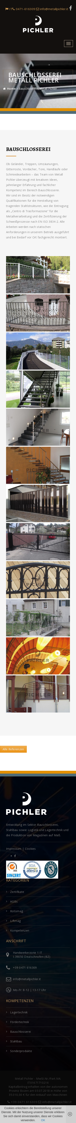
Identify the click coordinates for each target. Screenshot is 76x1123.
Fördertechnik (19, 1022)
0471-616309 (23, 9)
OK (43, 1120)
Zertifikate (17, 892)
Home (11, 88)
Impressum (13, 849)
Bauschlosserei (20, 1032)
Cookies (30, 849)
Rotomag (16, 911)
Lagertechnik (19, 1012)
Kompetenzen (19, 930)
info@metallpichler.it (52, 9)
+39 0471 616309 (25, 967)
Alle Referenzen (13, 749)
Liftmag (15, 921)
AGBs (14, 901)
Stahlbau (16, 1041)
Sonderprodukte (21, 1051)
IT (8, 9)
